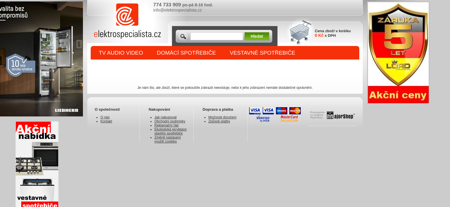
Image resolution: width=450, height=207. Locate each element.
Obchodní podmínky (169, 121)
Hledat (257, 36)
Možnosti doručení (222, 117)
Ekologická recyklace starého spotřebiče (170, 131)
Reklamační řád (166, 125)
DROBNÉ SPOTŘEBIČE (129, 67)
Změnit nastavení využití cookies (167, 139)
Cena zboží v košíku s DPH (333, 33)
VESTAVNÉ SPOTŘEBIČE (262, 53)
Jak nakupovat (165, 117)
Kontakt (106, 121)
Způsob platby (219, 121)
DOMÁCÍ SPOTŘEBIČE (186, 53)
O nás (105, 117)
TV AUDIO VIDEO (121, 53)
